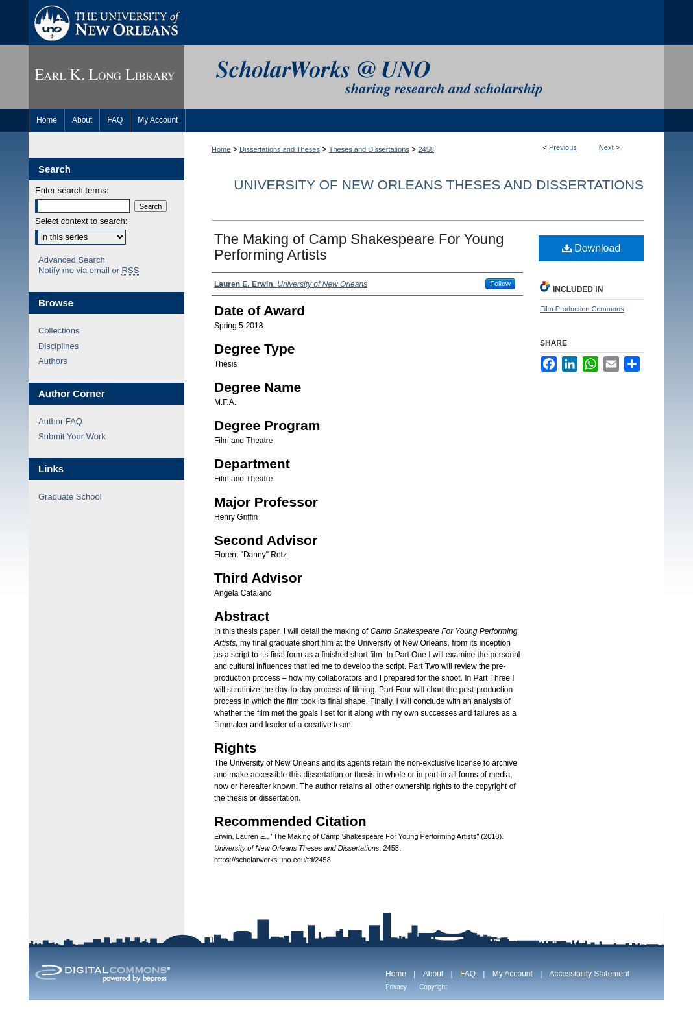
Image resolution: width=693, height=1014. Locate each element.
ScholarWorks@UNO (424, 77)
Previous (563, 147)
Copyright (433, 987)
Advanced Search (71, 260)
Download (591, 248)
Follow (500, 283)
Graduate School (70, 496)
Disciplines (58, 346)
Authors (52, 361)
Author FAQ (60, 421)
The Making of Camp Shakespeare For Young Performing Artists (359, 247)
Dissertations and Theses (279, 149)
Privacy (396, 987)
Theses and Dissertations (369, 149)
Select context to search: (81, 221)
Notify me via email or (88, 270)
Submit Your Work (72, 436)
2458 (426, 149)
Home (221, 149)
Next (606, 147)
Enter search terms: (71, 190)
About (433, 973)
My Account (512, 973)
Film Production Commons (582, 309)
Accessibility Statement (589, 973)
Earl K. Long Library (106, 77)
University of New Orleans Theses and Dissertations (439, 184)
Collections (59, 330)
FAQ (468, 973)
